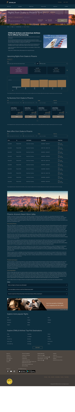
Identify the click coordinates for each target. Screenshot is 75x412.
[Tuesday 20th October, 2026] (43, 83)
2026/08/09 (40, 20)
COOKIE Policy (24, 358)
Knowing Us (8, 355)
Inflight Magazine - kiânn (43, 358)
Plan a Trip (9, 6)
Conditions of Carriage (26, 355)
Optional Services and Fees (57, 360)
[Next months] (67, 70)
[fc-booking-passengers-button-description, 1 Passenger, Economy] (18, 17)
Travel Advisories (9, 358)
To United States (18, 26)
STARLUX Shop (41, 360)
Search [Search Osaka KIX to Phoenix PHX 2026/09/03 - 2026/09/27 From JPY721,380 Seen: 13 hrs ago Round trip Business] (58, 116)
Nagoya (28, 322)
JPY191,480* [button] (49, 12)
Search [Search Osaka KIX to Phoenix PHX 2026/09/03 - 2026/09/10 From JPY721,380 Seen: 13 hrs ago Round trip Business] (44, 116)
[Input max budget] (45, 102)
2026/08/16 (50, 20)
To (23, 19)
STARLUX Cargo (41, 355)
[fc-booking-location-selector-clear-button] (21, 20)
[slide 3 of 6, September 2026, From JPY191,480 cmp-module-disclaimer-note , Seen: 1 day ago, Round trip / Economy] (56, 70)
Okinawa (49, 322)
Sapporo (8, 324)
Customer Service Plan (26, 360)
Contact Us (55, 355)
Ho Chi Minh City (10, 343)
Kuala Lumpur (9, 341)
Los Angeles (29, 336)
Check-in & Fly (43, 6)
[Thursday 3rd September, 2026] (34, 83)
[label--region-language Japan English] (65, 2)
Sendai (28, 324)
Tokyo (28, 317)
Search (62, 20)
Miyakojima (9, 319)
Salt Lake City (9, 338)
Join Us (8, 360)
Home (8, 26)
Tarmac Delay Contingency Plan (27, 364)
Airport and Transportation (57, 356)
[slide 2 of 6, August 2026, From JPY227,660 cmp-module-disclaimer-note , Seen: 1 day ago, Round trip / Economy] (37, 70)
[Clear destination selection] (67, 63)
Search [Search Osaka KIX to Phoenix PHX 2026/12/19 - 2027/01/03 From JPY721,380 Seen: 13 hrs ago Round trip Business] (30, 116)
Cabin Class (55, 100)
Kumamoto (9, 322)
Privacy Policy (24, 356)
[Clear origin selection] (35, 63)
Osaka (49, 317)
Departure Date (40, 19)
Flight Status (31, 6)
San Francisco (50, 341)
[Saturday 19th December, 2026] (61, 83)
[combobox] (14, 21)
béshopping (59, 2)
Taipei (8, 334)
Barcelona (29, 338)
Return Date (50, 19)
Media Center (9, 356)
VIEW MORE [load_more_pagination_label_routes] (37, 347)
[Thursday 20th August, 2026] (25, 83)
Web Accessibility (25, 365)
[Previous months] (8, 70)
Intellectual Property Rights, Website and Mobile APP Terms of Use (29, 362)
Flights (12, 26)
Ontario (49, 334)
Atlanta (49, 343)
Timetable (20, 6)
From (9, 19)
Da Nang (49, 338)
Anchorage (29, 343)
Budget (39, 100)
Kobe (8, 317)
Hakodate (49, 319)
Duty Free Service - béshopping (44, 357)
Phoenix (8, 336)
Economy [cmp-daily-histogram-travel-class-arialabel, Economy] (9, 59)
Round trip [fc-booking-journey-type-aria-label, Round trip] (10, 17)
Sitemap (8, 361)
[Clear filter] (21, 102)
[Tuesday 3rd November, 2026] (52, 83)
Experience (55, 6)
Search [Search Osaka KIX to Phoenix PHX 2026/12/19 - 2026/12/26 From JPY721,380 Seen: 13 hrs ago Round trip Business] (17, 116)
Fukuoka (28, 319)
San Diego (29, 341)
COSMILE (66, 6)
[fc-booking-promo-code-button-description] (26, 17)
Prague (49, 336)
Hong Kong (29, 334)
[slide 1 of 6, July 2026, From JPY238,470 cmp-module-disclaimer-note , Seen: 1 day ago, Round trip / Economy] (19, 70)
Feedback (54, 358)
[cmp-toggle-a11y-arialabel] (37, 63)
